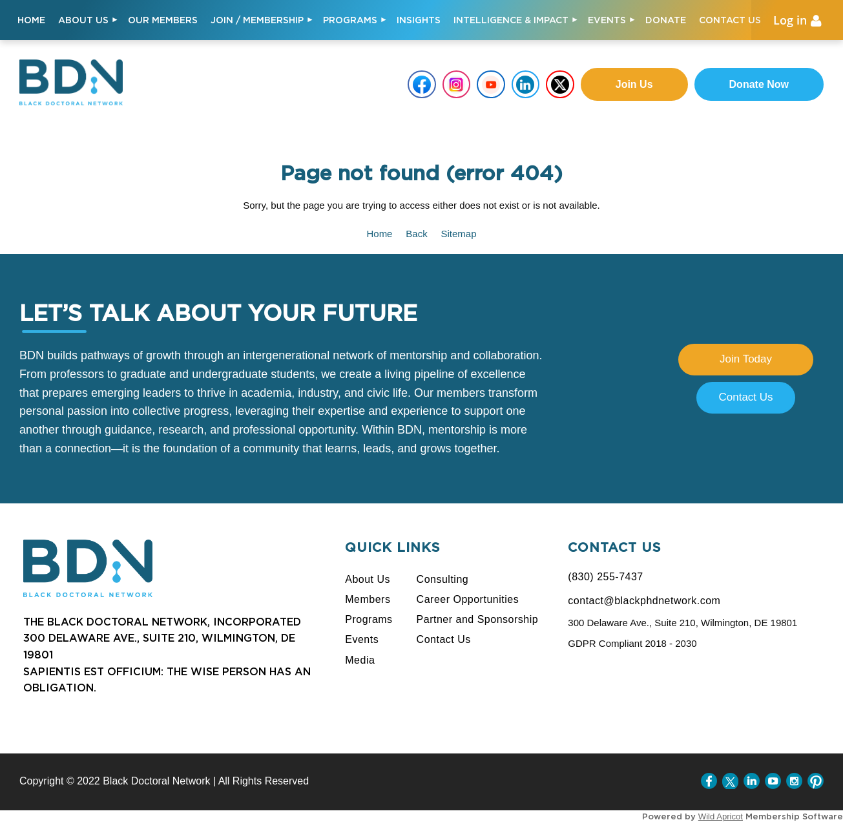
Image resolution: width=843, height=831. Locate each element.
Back (416, 233)
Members (367, 599)
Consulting (443, 579)
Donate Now (759, 84)
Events (362, 639)
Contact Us (745, 397)
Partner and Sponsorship (478, 619)
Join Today (746, 359)
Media (360, 660)
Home (379, 233)
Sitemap (459, 233)
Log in (790, 20)
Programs (368, 619)
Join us (634, 84)
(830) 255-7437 (605, 576)
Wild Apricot (720, 816)
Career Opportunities (468, 599)
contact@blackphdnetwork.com (644, 600)
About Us (367, 579)
